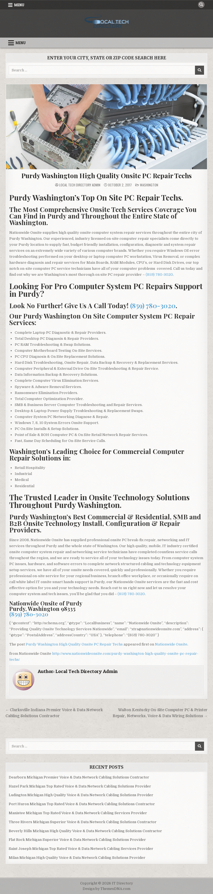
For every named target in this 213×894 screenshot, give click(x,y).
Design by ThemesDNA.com (106, 889)
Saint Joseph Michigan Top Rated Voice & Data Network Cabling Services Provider (81, 849)
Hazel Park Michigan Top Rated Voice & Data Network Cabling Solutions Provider (80, 786)
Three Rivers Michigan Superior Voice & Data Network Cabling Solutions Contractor (83, 822)
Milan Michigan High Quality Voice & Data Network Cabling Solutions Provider (77, 858)
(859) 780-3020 (159, 274)
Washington (149, 185)
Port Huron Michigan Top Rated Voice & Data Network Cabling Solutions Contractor (82, 804)
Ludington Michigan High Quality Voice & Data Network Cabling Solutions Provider (81, 795)
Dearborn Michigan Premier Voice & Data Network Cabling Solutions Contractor (79, 777)
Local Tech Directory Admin (79, 185)
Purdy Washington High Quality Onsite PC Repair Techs (106, 175)
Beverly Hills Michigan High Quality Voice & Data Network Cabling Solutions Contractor (85, 831)
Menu (19, 5)
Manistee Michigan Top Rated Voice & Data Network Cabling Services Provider (78, 813)
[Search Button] (201, 4)
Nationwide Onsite (171, 644)
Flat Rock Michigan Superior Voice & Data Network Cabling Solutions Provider (77, 840)
